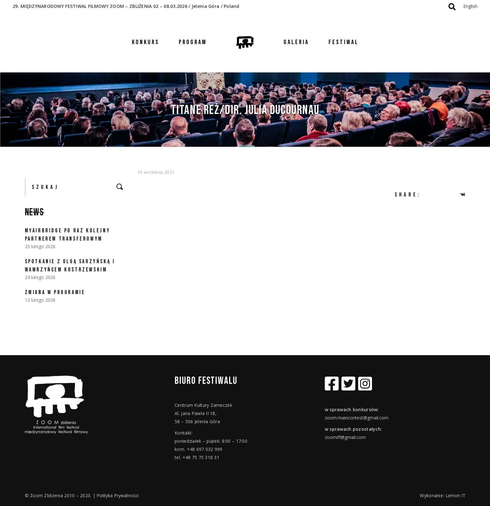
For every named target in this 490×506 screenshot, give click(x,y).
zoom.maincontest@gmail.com (356, 418)
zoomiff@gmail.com (345, 437)
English (470, 6)
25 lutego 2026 (40, 246)
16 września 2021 (156, 172)
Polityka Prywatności (118, 495)
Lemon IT (455, 495)
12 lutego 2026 (40, 300)
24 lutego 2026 (40, 277)
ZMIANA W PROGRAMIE (55, 292)
